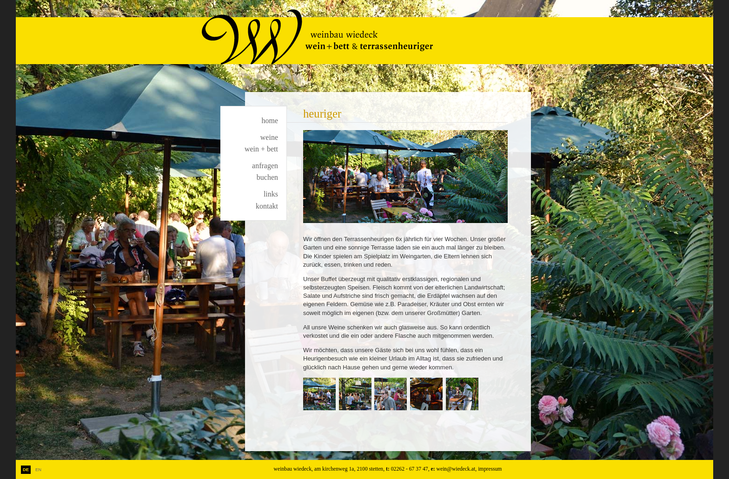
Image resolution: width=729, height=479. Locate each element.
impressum (490, 469)
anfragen (265, 166)
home (269, 121)
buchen (267, 177)
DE (26, 469)
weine (269, 137)
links (271, 194)
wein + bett (261, 149)
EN (38, 469)
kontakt (267, 206)
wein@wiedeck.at (456, 469)
